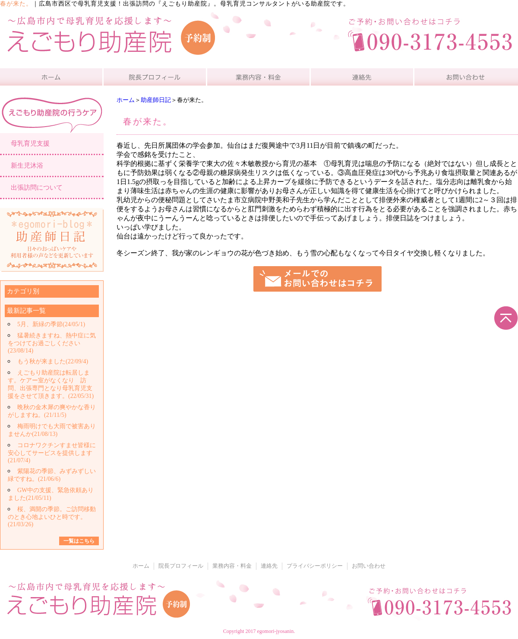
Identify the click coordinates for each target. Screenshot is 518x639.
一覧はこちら (79, 541)
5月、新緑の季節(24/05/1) (51, 324)
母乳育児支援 (30, 143)
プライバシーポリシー (315, 566)
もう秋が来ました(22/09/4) (52, 361)
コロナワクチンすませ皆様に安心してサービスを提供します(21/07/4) (52, 453)
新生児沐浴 (27, 165)
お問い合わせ (368, 566)
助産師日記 (156, 100)
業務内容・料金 (232, 566)
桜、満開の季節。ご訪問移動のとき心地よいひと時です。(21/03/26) (52, 517)
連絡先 (269, 566)
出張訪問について (37, 187)
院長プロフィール (180, 566)
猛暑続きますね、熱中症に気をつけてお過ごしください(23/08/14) (52, 343)
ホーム (126, 100)
